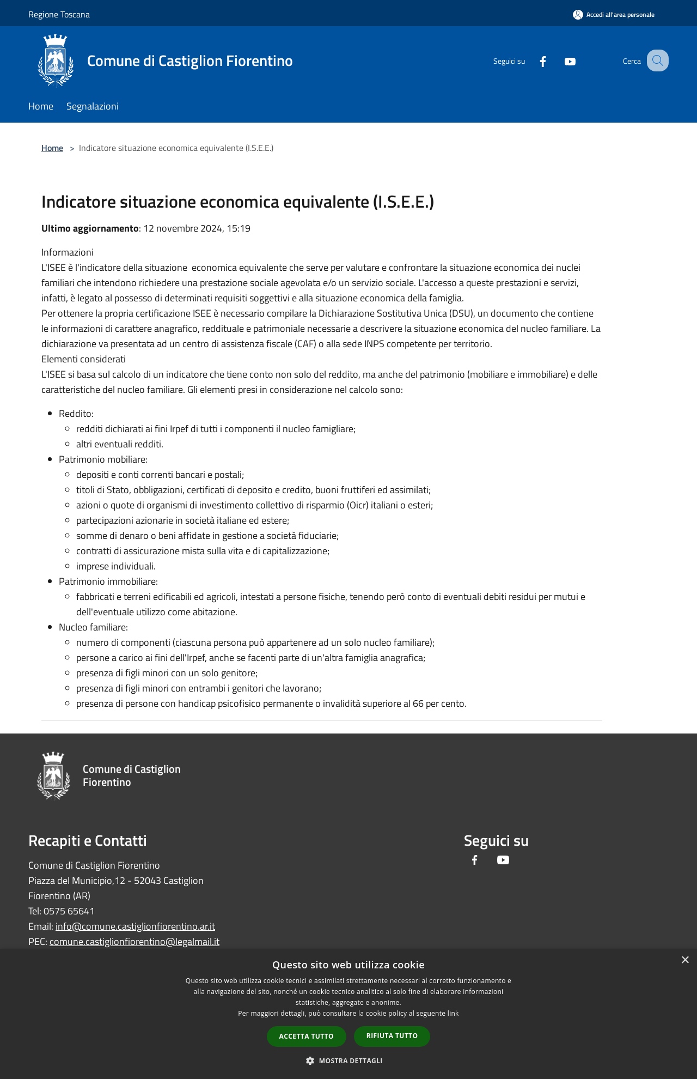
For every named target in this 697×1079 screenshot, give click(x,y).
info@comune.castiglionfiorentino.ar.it (135, 926)
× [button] (685, 960)
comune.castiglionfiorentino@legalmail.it (134, 941)
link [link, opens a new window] (453, 1013)
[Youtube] (559, 60)
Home (52, 147)
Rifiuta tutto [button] (392, 1035)
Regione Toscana (59, 14)
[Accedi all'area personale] (614, 14)
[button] (348, 1060)
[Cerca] (656, 60)
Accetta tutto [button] (306, 1036)
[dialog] (348, 1014)
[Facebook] (531, 60)
